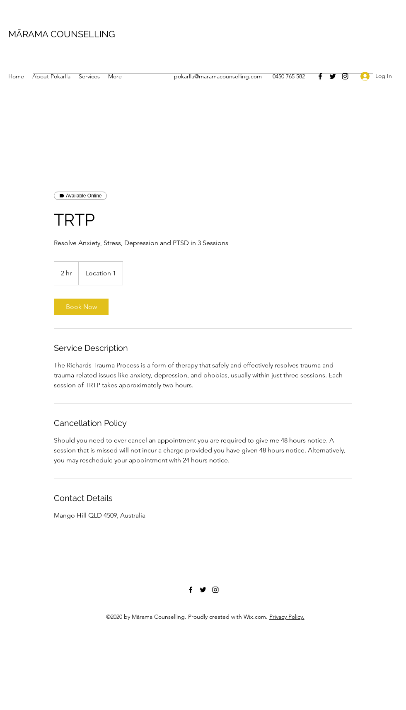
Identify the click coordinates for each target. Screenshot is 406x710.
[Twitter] (333, 76)
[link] (81, 307)
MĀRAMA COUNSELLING (61, 34)
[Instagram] (345, 76)
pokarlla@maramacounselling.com (218, 76)
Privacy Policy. (286, 616)
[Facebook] (320, 76)
